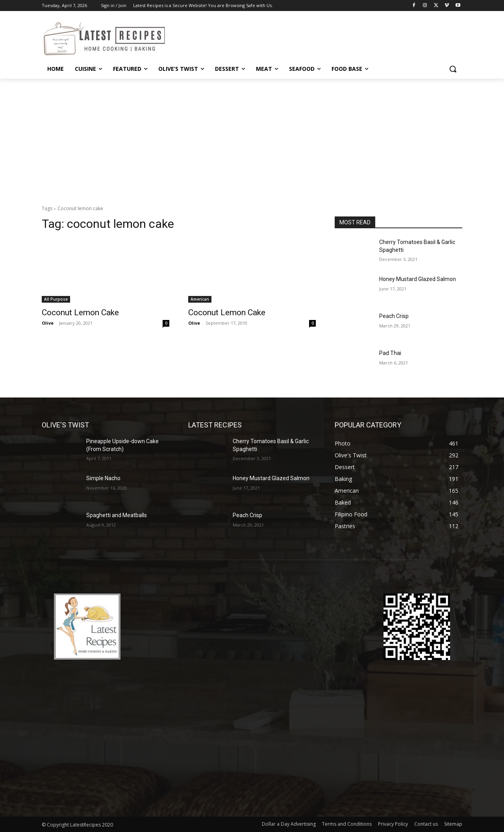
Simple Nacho (103, 478)
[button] (452, 68)
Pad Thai (390, 353)
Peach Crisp (394, 316)
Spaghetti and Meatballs (116, 515)
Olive (48, 323)
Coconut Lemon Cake (80, 312)
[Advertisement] (252, 138)
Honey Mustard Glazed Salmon (417, 279)
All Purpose (56, 299)
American (200, 299)
